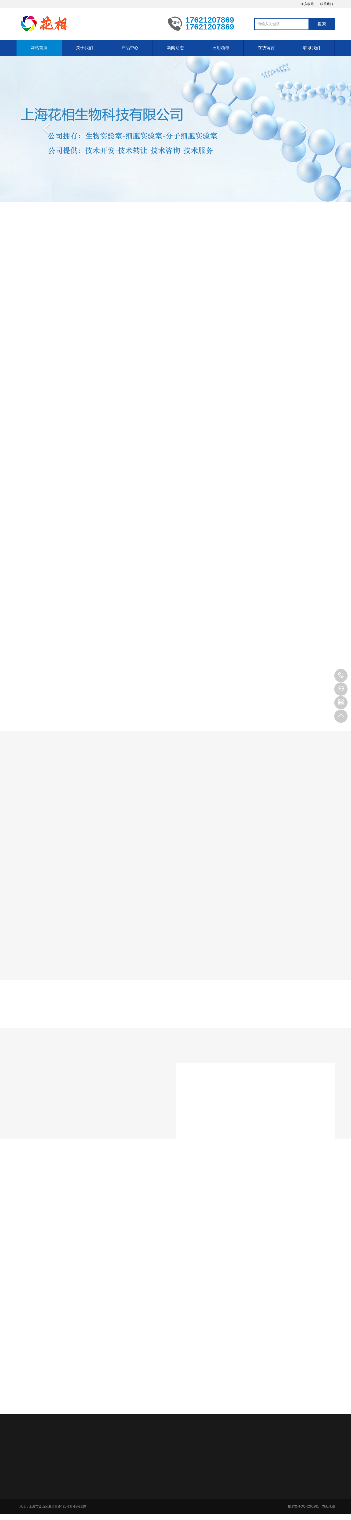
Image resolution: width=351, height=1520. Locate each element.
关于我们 (84, 47)
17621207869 (341, 675)
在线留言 (266, 47)
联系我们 (326, 4)
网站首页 (39, 47)
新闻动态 (175, 47)
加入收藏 (307, 4)
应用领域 (220, 47)
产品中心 (129, 47)
